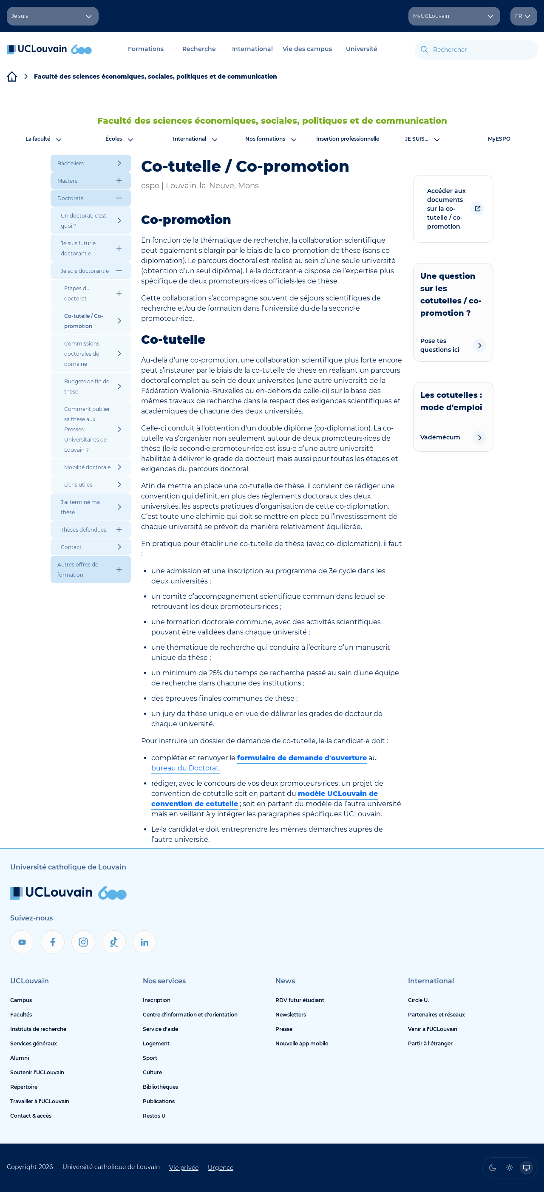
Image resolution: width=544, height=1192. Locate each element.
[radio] (492, 1168)
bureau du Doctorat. (185, 768)
